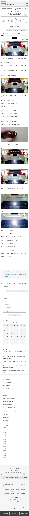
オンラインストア (13, 501)
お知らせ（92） (6, 417)
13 (14, 333)
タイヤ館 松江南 (10, 4)
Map (25, 15)
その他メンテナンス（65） (9, 389)
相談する (5, 513)
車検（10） (5, 395)
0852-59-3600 (15, 12)
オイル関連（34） (7, 385)
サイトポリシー (15, 491)
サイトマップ (7, 489)
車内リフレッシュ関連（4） (9, 398)
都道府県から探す (8, 21)
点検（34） (5, 392)
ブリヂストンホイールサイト (13, 499)
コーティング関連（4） (8, 401)
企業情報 (23, 493)
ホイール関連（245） (7, 382)
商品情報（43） (6, 420)
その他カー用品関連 (21, 283)
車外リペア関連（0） (7, 404)
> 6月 (25, 323)
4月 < (4, 323)
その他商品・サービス (11, 283)
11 (7, 333)
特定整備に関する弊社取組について (12, 493)
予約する (14, 513)
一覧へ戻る (16, 30)
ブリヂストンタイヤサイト (14, 497)
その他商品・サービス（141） (9, 411)
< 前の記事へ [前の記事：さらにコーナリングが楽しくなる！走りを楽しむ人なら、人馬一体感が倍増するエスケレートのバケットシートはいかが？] (9, 30)
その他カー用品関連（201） (9, 408)
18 (7, 336)
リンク (13, 489)
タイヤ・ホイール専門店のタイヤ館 (3, 21)
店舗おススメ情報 (20, 21)
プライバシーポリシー (21, 489)
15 (21, 333)
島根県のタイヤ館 (12, 21)
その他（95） (6, 414)
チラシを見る (24, 513)
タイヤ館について (8, 485)
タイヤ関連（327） (7, 379)
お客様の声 (21, 485)
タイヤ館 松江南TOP (16, 21)
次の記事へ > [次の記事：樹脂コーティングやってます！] (24, 30)
